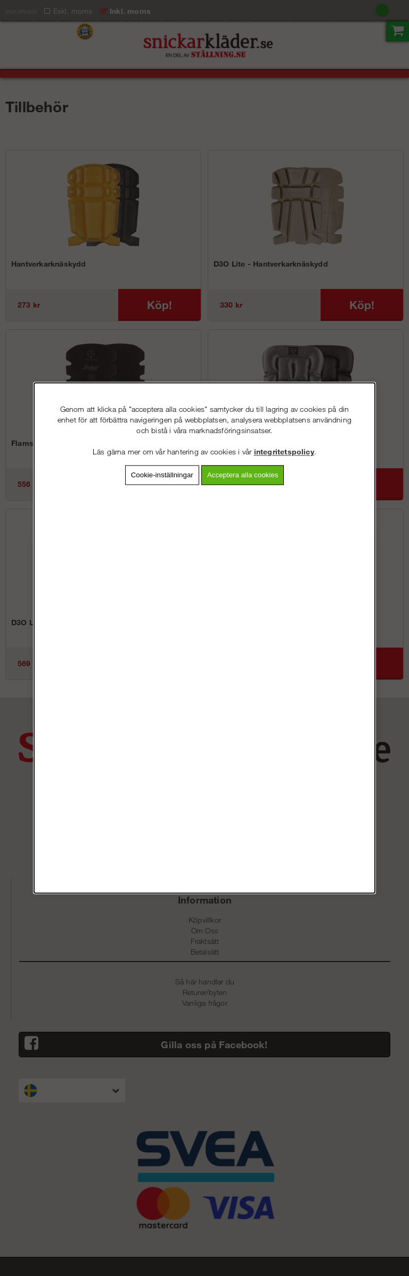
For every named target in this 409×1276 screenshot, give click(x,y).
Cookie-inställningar (162, 475)
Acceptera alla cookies (242, 475)
